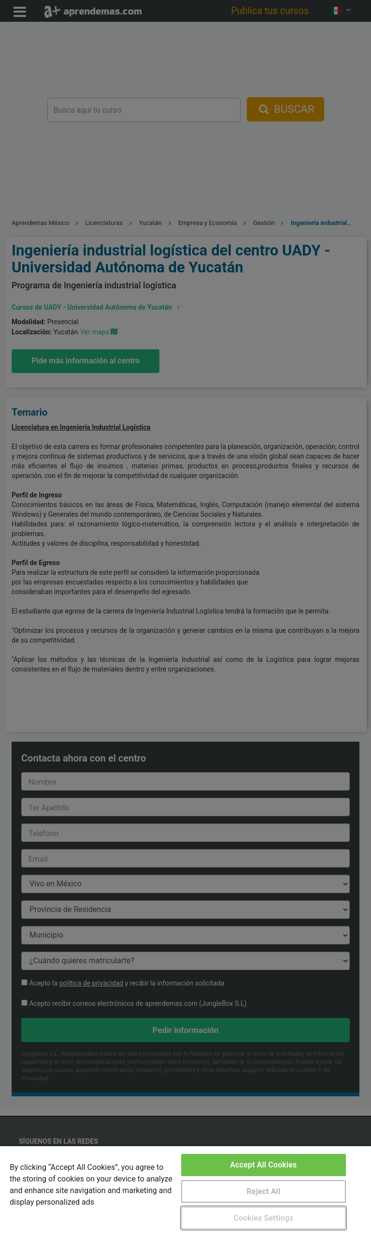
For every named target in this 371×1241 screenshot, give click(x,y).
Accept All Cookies (263, 1164)
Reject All (263, 1191)
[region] (185, 1193)
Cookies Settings (263, 1218)
